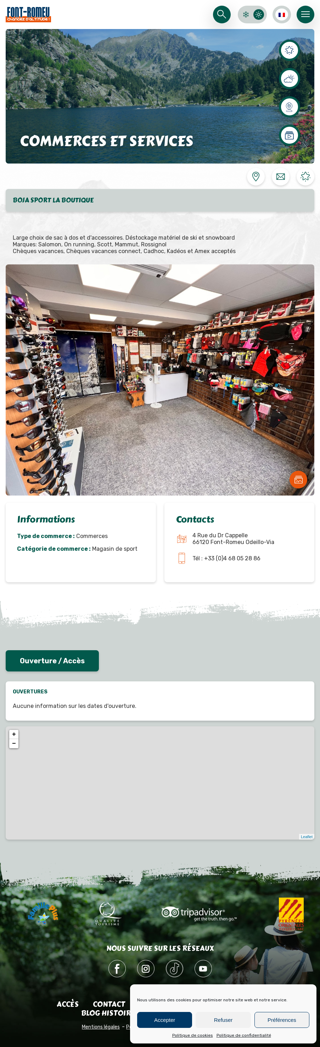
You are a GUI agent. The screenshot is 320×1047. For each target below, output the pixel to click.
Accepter (164, 1020)
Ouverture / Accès (52, 661)
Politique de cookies (192, 1035)
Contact (109, 1004)
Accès (68, 1004)
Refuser (223, 1020)
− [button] (14, 743)
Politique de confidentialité (244, 1035)
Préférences (282, 1020)
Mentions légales (101, 1027)
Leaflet (307, 837)
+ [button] (14, 734)
